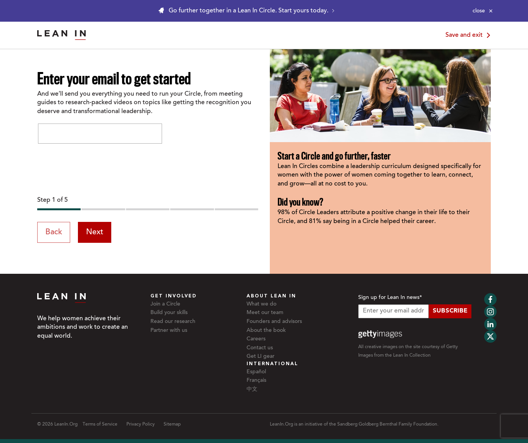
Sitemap (172, 424)
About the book (266, 330)
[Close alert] (483, 11)
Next (94, 232)
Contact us (260, 348)
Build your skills (169, 313)
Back (53, 232)
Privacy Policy (140, 424)
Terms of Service (100, 424)
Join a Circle (165, 304)
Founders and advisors (274, 322)
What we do (261, 304)
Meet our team (265, 313)
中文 (252, 389)
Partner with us (168, 330)
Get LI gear (260, 356)
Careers (256, 339)
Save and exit (469, 35)
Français (256, 380)
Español (256, 372)
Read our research (172, 322)
